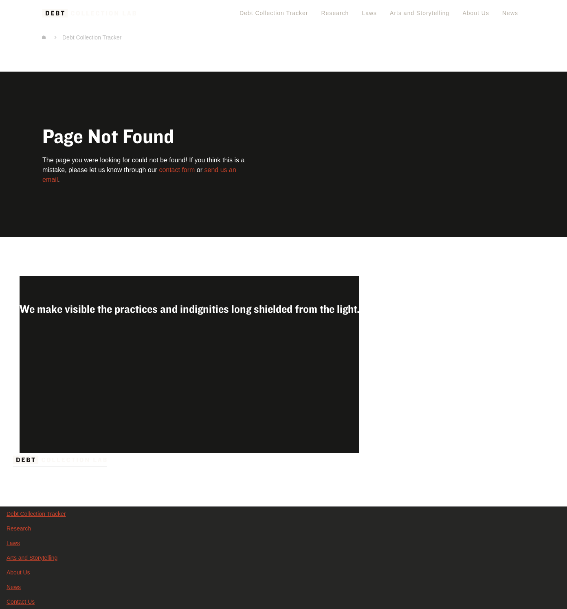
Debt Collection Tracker (274, 13)
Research (335, 13)
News (510, 13)
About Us (475, 13)
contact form (177, 169)
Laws (369, 13)
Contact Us (21, 601)
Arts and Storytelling (419, 13)
